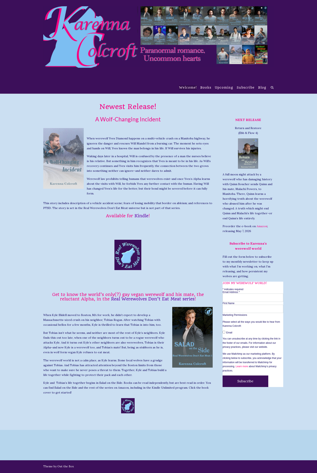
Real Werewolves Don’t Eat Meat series (152, 298)
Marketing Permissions (235, 315)
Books (205, 88)
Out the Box (65, 466)
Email (227, 332)
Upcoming (224, 88)
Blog (262, 88)
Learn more (242, 366)
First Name (229, 303)
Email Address (231, 292)
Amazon (262, 226)
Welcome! (188, 88)
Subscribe (245, 88)
